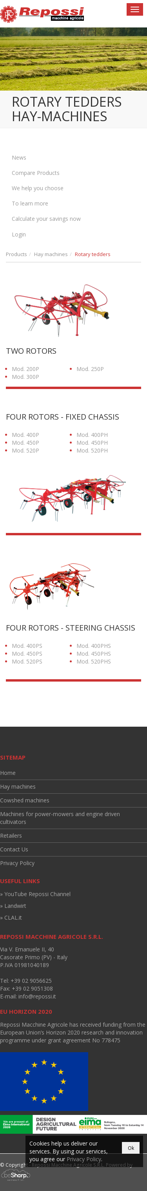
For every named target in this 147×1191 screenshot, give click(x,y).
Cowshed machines (24, 800)
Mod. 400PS (27, 645)
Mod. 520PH (92, 450)
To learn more (30, 203)
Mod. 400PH (92, 434)
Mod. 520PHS (93, 661)
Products (16, 254)
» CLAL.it (11, 917)
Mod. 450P (25, 442)
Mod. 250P (90, 369)
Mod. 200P (25, 369)
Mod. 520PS (27, 661)
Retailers (11, 835)
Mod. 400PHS (93, 645)
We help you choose (38, 188)
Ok (131, 1148)
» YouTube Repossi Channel (35, 894)
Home (8, 772)
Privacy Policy (17, 863)
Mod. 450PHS (93, 653)
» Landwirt (13, 905)
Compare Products (36, 172)
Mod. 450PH (92, 442)
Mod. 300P (25, 376)
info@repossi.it (37, 996)
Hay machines (51, 254)
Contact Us (14, 849)
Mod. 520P (25, 450)
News (19, 157)
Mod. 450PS (27, 653)
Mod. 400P (25, 434)
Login (19, 234)
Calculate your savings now (46, 218)
